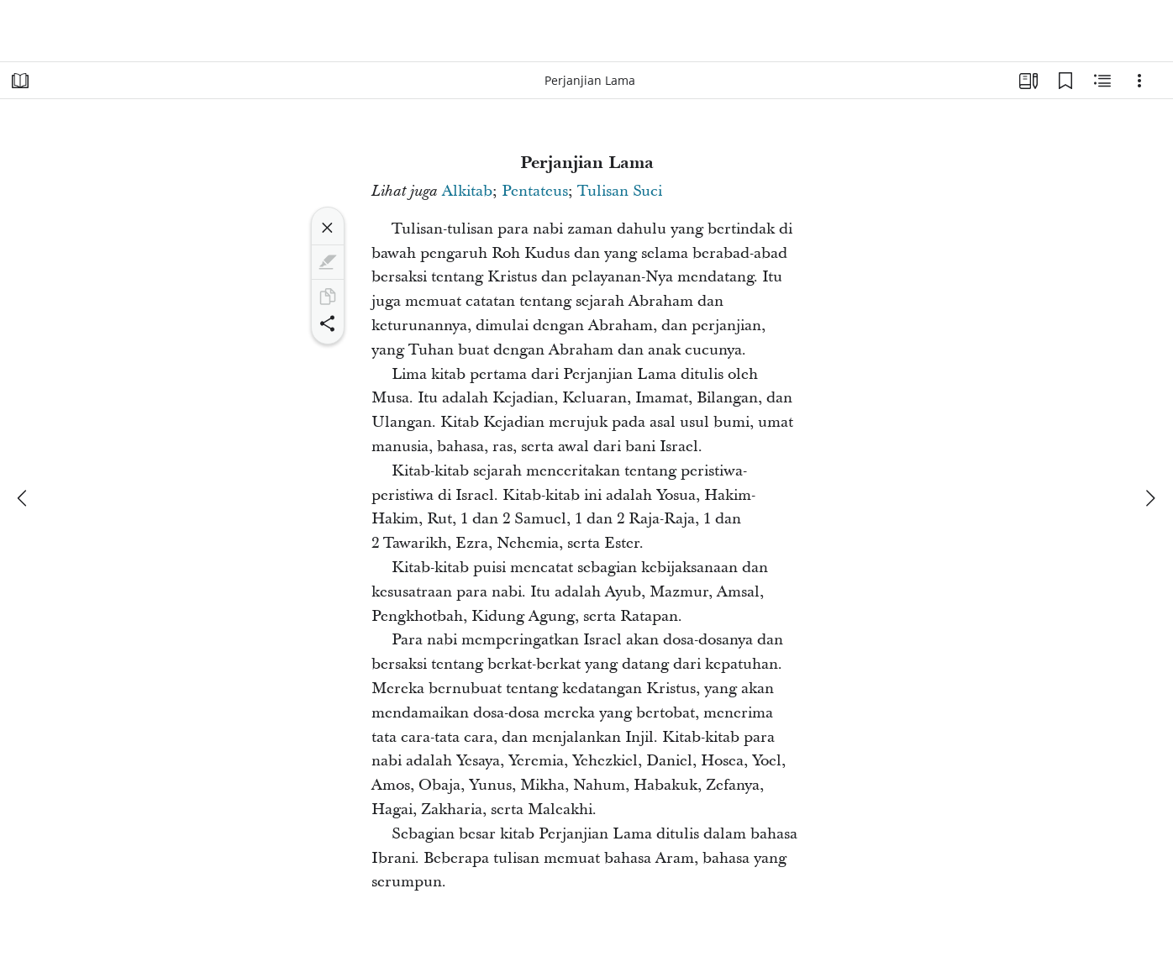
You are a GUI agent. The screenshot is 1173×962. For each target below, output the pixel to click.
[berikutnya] (1149, 498)
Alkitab (467, 191)
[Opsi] (1139, 80)
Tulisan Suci (619, 191)
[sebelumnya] (23, 498)
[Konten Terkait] (1102, 80)
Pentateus (535, 191)
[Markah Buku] (1065, 80)
